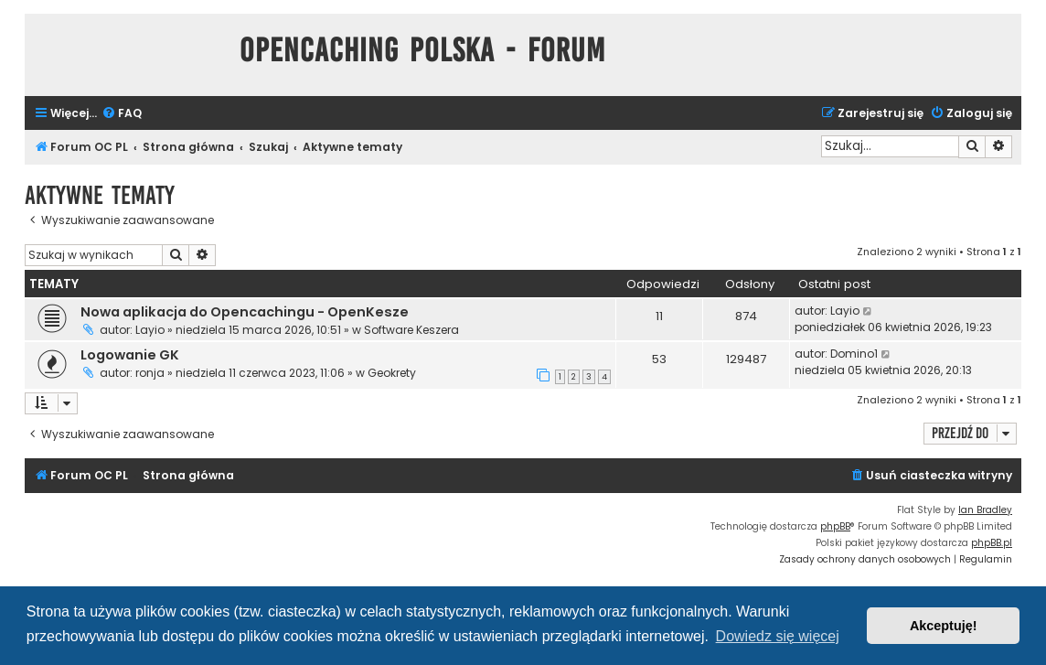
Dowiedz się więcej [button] (777, 636)
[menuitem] (121, 114)
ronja (150, 373)
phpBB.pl (991, 543)
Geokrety (392, 373)
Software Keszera (411, 330)
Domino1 (854, 353)
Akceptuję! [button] (943, 625)
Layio (150, 330)
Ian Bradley (985, 510)
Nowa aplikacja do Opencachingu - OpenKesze (244, 312)
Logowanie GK (129, 355)
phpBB (835, 526)
